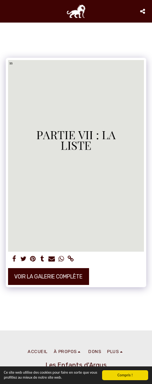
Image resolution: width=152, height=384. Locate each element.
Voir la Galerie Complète (48, 276)
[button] (8, 11)
